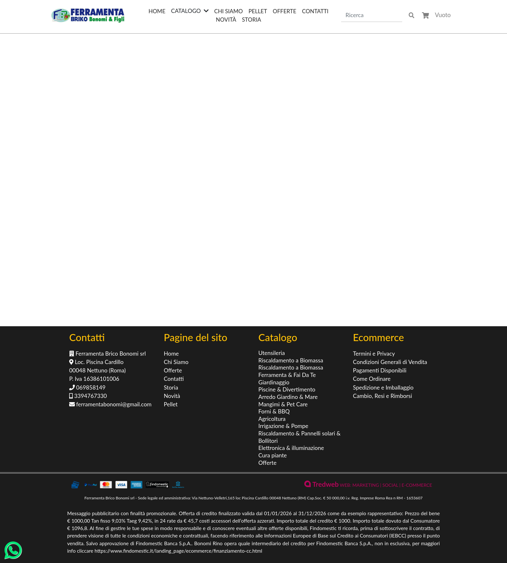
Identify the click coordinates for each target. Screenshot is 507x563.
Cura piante (272, 455)
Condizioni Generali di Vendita (390, 362)
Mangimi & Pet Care (283, 404)
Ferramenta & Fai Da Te (287, 374)
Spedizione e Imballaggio (383, 387)
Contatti (315, 11)
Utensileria (271, 352)
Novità (226, 19)
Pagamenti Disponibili (379, 370)
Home (156, 11)
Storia (251, 19)
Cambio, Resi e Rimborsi (382, 395)
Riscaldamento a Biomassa (290, 360)
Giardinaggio (273, 382)
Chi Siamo (228, 11)
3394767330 (88, 395)
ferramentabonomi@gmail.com (110, 404)
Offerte (285, 11)
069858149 (87, 387)
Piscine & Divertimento (286, 389)
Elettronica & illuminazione (291, 447)
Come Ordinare (372, 378)
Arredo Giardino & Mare (288, 396)
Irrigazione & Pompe (283, 425)
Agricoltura (272, 418)
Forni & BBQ (274, 411)
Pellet (258, 11)
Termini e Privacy (374, 353)
